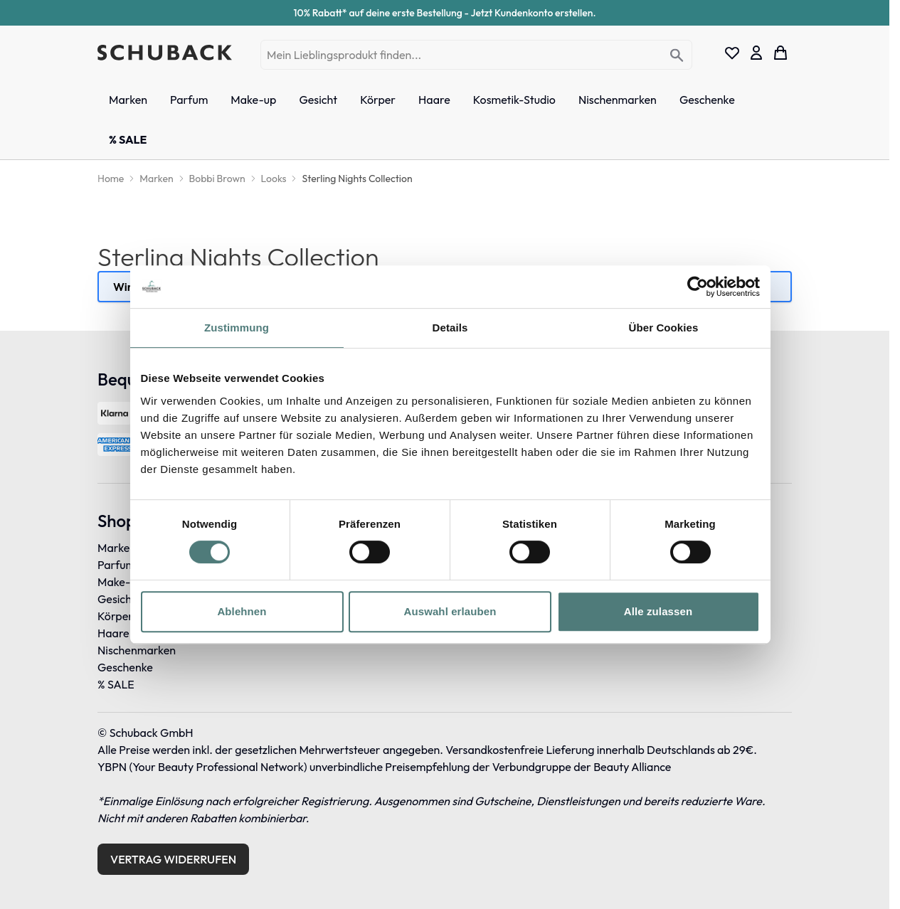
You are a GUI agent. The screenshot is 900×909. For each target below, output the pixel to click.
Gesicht (116, 599)
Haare (113, 633)
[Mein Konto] (756, 52)
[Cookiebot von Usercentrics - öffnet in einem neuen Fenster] (697, 286)
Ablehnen (241, 611)
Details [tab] (450, 327)
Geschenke (125, 667)
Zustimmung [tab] (236, 327)
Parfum (116, 565)
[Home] (110, 178)
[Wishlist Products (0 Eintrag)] (732, 52)
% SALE (115, 684)
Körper (115, 616)
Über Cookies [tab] (664, 327)
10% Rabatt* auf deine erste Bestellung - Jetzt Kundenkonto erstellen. (445, 12)
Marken (116, 548)
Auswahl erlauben (450, 611)
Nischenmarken (136, 650)
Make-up (120, 582)
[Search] (677, 56)
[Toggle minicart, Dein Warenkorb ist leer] (780, 52)
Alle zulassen (658, 611)
